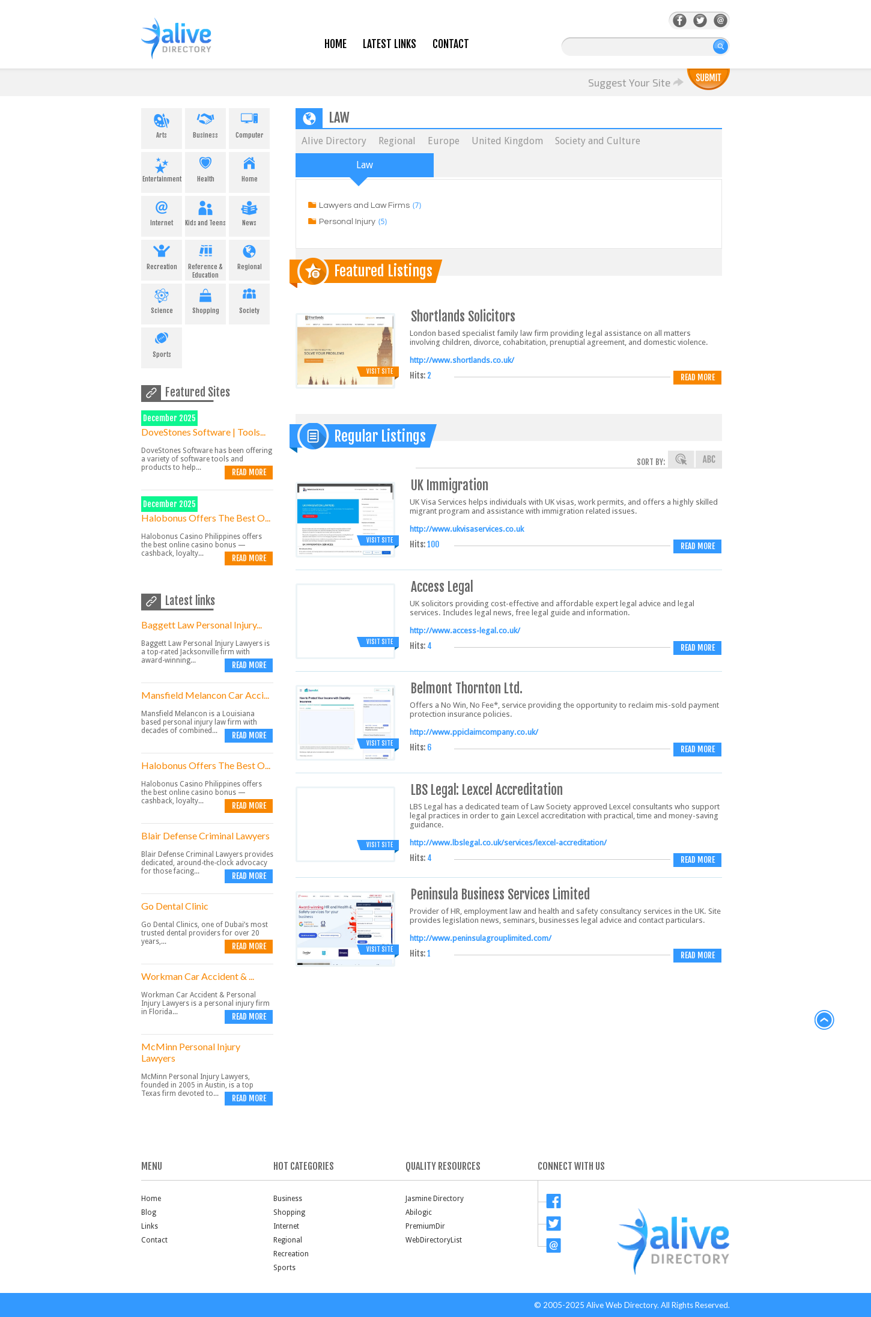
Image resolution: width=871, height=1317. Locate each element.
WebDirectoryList (433, 1240)
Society (249, 299)
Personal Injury (347, 221)
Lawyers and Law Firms (364, 205)
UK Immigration (449, 485)
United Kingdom (507, 141)
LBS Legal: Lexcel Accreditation (487, 790)
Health (205, 167)
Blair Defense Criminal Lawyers (205, 835)
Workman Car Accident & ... (197, 976)
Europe (444, 141)
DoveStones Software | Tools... (203, 431)
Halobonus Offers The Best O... (205, 517)
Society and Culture (597, 141)
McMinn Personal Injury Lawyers (190, 1052)
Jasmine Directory (434, 1198)
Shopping (205, 299)
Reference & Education (205, 259)
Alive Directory (334, 141)
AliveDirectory (189, 46)
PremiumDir (425, 1226)
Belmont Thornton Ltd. (467, 688)
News (249, 211)
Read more (249, 472)
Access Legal (442, 587)
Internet (161, 211)
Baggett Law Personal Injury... (201, 624)
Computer (249, 123)
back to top (825, 1020)
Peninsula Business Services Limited (500, 894)
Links (149, 1226)
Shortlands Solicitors (463, 316)
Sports (161, 343)
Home (335, 44)
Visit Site (379, 371)
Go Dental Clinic (174, 905)
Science (161, 299)
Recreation (161, 255)
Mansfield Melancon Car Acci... (205, 695)
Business (205, 123)
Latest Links (389, 44)
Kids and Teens (205, 211)
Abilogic (418, 1212)
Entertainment (161, 167)
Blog (148, 1212)
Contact (450, 44)
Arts (161, 123)
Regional (249, 255)
